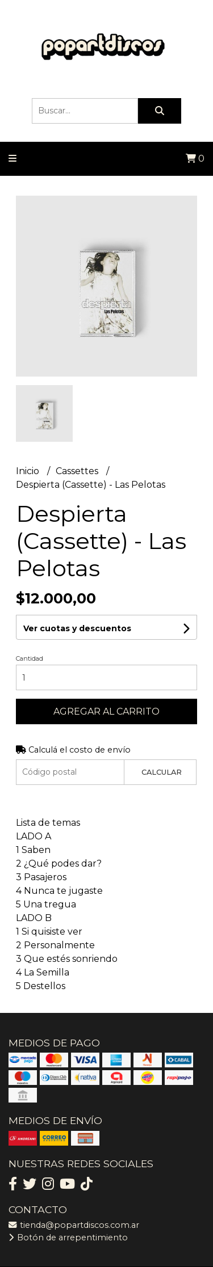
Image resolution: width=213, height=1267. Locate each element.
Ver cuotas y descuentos (77, 628)
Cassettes (78, 471)
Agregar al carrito (106, 711)
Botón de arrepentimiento (68, 1237)
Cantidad (29, 658)
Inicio (28, 471)
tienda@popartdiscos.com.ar (74, 1225)
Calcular (161, 772)
